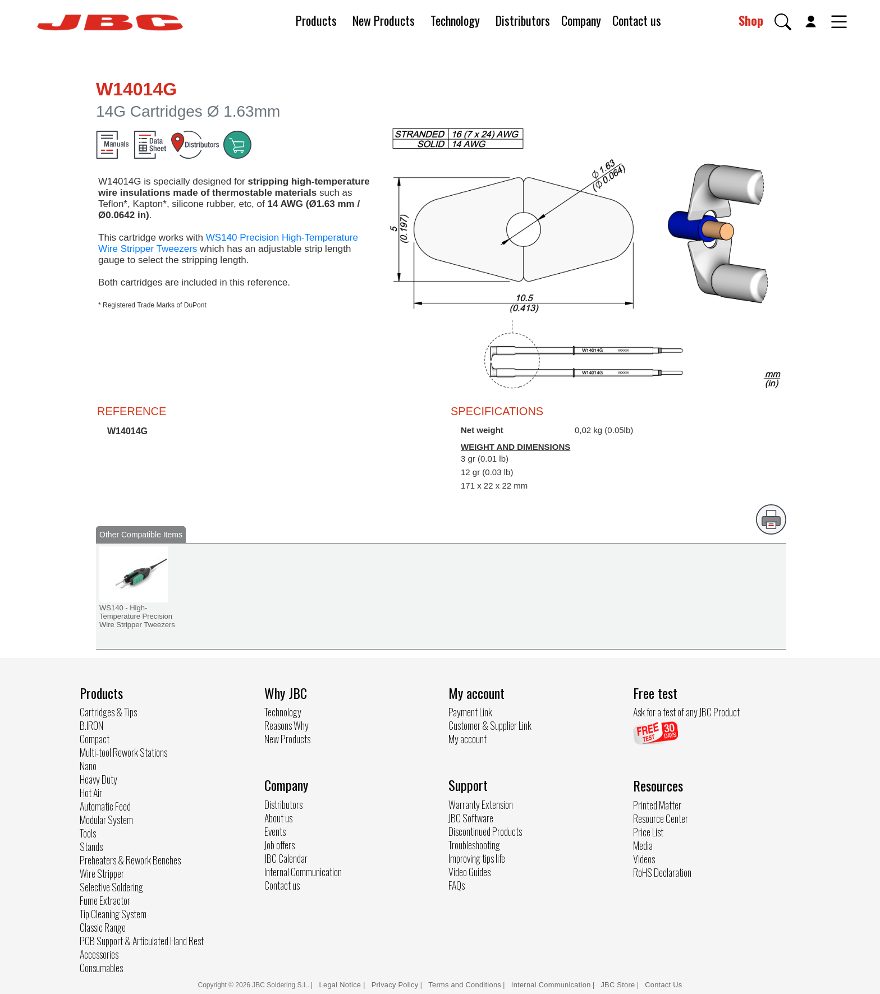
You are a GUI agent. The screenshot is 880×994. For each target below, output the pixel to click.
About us (278, 818)
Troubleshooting (474, 844)
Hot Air (91, 792)
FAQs (456, 885)
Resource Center (660, 818)
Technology (455, 20)
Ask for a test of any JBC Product (686, 712)
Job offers (279, 844)
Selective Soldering (111, 887)
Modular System (106, 819)
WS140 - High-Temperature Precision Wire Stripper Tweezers (137, 616)
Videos (644, 859)
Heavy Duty (98, 779)
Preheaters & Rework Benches (130, 860)
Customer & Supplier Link (489, 725)
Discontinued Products (485, 831)
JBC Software (470, 818)
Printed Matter (657, 805)
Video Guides (469, 871)
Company (581, 20)
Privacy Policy (395, 985)
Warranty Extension (480, 804)
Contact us (636, 20)
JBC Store (618, 985)
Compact (94, 738)
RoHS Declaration (662, 872)
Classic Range (103, 927)
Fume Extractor (105, 900)
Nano (88, 765)
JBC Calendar (286, 858)
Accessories (99, 954)
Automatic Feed (105, 806)
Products (316, 20)
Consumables (101, 967)
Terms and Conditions (464, 985)
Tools (88, 833)
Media (643, 845)
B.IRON (91, 725)
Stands (91, 846)
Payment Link (470, 712)
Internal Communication (303, 871)
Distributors (523, 20)
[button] (783, 22)
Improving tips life (476, 858)
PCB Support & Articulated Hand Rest (142, 940)
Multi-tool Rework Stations (123, 752)
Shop (751, 20)
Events (275, 831)
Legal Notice (341, 985)
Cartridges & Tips (108, 712)
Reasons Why (286, 725)
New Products (383, 20)
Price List (648, 832)
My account (467, 738)
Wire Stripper (102, 873)
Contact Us (663, 985)
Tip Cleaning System (113, 913)
